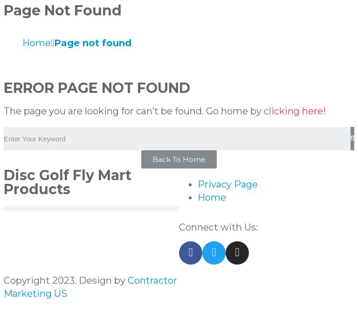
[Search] (352, 138)
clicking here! (295, 111)
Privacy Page (228, 184)
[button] (179, 159)
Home (212, 197)
